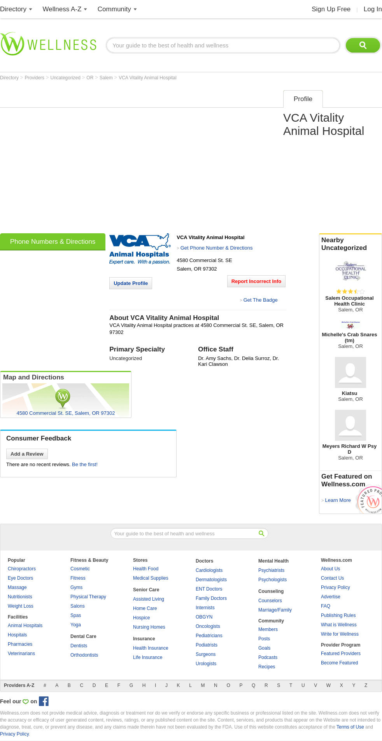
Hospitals (17, 635)
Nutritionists (20, 596)
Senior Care (146, 589)
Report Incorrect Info (256, 281)
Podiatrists (206, 645)
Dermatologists (211, 579)
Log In (373, 9)
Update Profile (131, 283)
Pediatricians (209, 635)
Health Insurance (150, 648)
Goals (264, 648)
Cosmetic (80, 568)
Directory (13, 9)
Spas (75, 615)
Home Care (145, 608)
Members (268, 629)
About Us (330, 568)
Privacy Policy (335, 587)
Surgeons (206, 654)
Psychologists (272, 579)
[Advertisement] (73, 159)
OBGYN (204, 617)
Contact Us (332, 578)
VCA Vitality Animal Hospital (148, 77)
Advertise (330, 596)
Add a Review (27, 454)
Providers (35, 77)
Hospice (141, 617)
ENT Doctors (209, 589)
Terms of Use (350, 727)
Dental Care (83, 636)
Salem (107, 77)
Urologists (206, 663)
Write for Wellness (340, 634)
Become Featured (339, 663)
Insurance (144, 638)
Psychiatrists (271, 570)
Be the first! (85, 464)
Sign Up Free (331, 9)
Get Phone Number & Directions (216, 248)
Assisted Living (148, 599)
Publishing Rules (338, 615)
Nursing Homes (149, 627)
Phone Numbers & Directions (52, 241)
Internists (205, 607)
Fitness (78, 578)
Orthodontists (84, 655)
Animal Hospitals (25, 625)
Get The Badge (261, 300)
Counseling (271, 591)
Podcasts (267, 657)
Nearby (350, 244)
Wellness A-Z (62, 9)
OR (90, 77)
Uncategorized (66, 77)
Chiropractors (22, 568)
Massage (17, 587)
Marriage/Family (275, 610)
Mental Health (273, 561)
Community (114, 9)
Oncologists (208, 626)
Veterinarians (21, 653)
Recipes (266, 666)
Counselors (270, 600)
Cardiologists (209, 570)
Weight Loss (20, 606)
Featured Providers (341, 653)
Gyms (76, 587)
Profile (303, 99)
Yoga (75, 624)
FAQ (325, 606)
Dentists (78, 645)
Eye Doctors (20, 578)
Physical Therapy (88, 596)
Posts (264, 638)
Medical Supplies (150, 578)
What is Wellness (339, 624)
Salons (77, 606)
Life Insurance (147, 657)
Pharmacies (20, 644)
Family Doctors (211, 598)
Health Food (145, 568)
